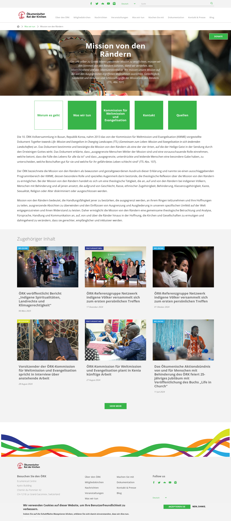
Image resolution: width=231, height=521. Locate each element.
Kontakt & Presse (196, 17)
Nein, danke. (199, 506)
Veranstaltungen (119, 17)
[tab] (48, 115)
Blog (211, 17)
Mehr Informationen (33, 518)
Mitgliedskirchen (82, 17)
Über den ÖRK (62, 17)
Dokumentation (176, 17)
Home (18, 26)
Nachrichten (101, 17)
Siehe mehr (115, 406)
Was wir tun (138, 17)
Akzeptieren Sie (177, 506)
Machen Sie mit (156, 17)
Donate (218, 36)
